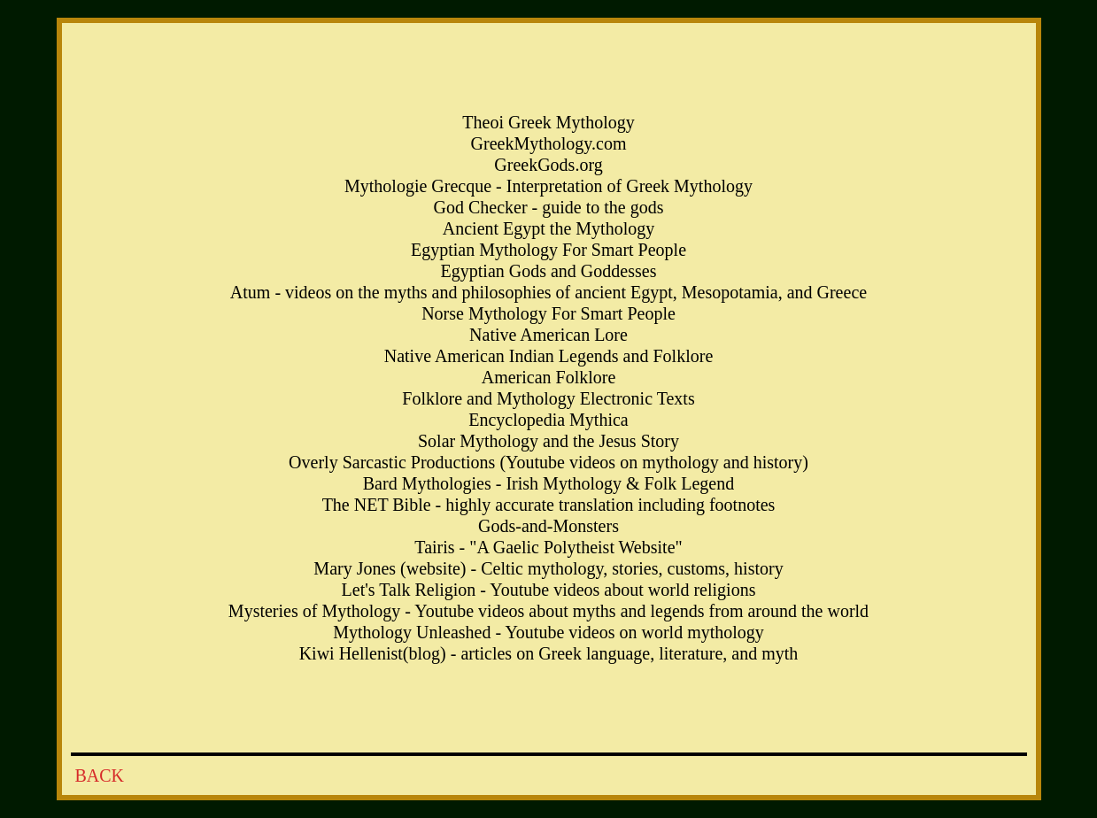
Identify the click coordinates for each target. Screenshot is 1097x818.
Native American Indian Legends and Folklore (549, 356)
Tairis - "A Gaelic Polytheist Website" (548, 547)
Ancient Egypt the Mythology (548, 228)
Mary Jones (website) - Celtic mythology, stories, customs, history (548, 568)
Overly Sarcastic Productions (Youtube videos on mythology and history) (548, 462)
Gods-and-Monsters (548, 526)
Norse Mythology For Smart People (548, 313)
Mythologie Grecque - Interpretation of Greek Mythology (548, 186)
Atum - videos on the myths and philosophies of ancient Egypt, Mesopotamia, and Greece (548, 292)
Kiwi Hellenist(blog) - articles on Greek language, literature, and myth (549, 653)
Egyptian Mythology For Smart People (548, 249)
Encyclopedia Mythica (548, 419)
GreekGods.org (548, 164)
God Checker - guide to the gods (549, 207)
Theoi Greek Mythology (548, 122)
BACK (100, 775)
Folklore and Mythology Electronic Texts (548, 398)
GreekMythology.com (549, 143)
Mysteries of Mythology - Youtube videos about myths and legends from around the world (548, 611)
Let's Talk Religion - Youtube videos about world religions (549, 589)
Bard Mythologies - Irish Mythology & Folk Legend (548, 483)
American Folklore (549, 377)
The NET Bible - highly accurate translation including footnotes (549, 504)
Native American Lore (548, 334)
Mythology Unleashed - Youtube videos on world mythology (548, 632)
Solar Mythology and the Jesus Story (548, 441)
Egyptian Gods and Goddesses (549, 271)
